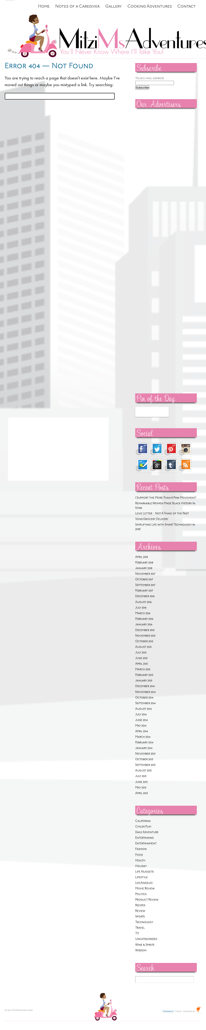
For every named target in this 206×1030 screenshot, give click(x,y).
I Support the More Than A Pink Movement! (165, 497)
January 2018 (143, 568)
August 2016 (143, 602)
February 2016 (144, 619)
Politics (140, 894)
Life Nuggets (144, 871)
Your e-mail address (149, 78)
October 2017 (144, 579)
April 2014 (141, 731)
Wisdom (140, 950)
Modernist (168, 1011)
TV (137, 933)
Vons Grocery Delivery (151, 519)
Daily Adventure (147, 832)
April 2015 (141, 663)
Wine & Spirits (144, 944)
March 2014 (142, 736)
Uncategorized (146, 939)
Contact (186, 6)
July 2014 (141, 714)
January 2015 (143, 680)
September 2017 (145, 585)
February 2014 (144, 742)
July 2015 (140, 652)
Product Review (146, 899)
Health (140, 860)
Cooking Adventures (149, 6)
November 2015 (145, 635)
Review (140, 911)
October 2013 (144, 759)
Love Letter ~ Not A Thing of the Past (162, 513)
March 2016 (142, 613)
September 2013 (145, 765)
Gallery (113, 6)
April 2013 (141, 793)
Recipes (140, 905)
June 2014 (141, 720)
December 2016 (144, 596)
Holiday (141, 866)
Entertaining (144, 837)
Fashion (141, 849)
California (143, 821)
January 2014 (143, 748)
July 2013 (140, 776)
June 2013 (141, 782)
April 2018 (141, 557)
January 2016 (143, 624)
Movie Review (144, 888)
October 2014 (144, 697)
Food (139, 854)
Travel (140, 927)
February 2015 (144, 675)
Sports (140, 916)
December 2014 (145, 686)
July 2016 (140, 607)
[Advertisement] (148, 179)
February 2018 (144, 562)
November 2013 (145, 753)
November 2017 (145, 573)
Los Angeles (143, 883)
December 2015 (144, 630)
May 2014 (140, 725)
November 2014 (145, 692)
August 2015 (143, 647)
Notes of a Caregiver (77, 6)
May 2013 (140, 787)
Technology (144, 922)
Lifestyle (141, 877)
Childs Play (143, 826)
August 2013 (143, 770)
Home (44, 6)
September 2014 (145, 703)
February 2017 (144, 590)
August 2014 (143, 708)
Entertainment (146, 843)
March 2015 (142, 669)
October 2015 (144, 641)
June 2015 (141, 658)
